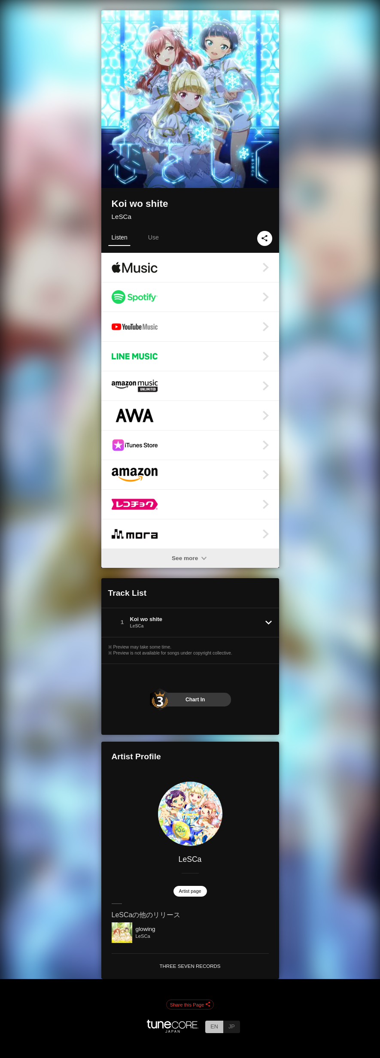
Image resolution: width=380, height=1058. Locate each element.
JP (231, 1026)
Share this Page (190, 1004)
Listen (120, 237)
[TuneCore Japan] (172, 1030)
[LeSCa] (190, 814)
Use (153, 237)
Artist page (190, 891)
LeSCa (121, 216)
